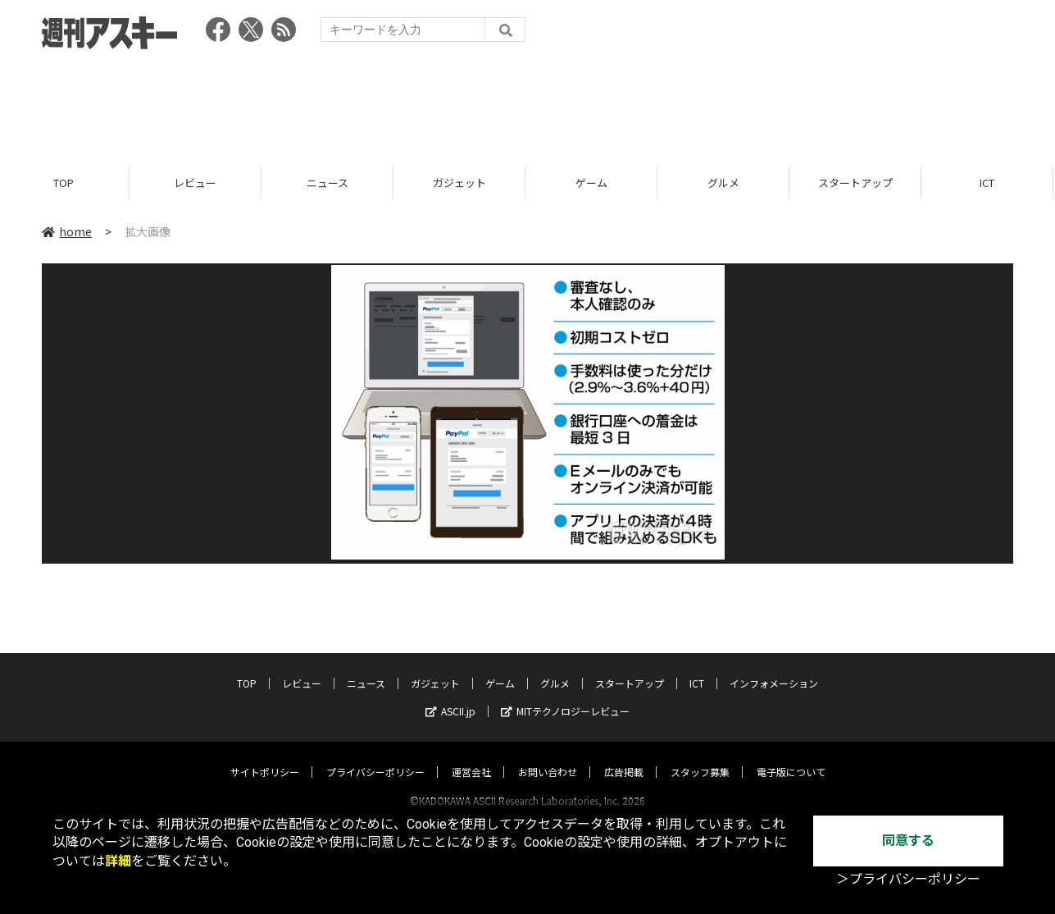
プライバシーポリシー (375, 756)
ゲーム (594, 182)
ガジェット (462, 182)
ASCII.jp (450, 695)
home (67, 231)
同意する (908, 840)
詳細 (118, 861)
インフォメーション (774, 667)
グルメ (726, 182)
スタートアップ (858, 182)
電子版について (791, 756)
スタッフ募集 (700, 756)
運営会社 (471, 756)
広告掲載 (623, 756)
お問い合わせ (547, 756)
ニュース (330, 182)
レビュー (197, 182)
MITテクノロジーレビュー (565, 695)
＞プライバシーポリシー (908, 879)
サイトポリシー (264, 756)
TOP (66, 182)
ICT (696, 667)
